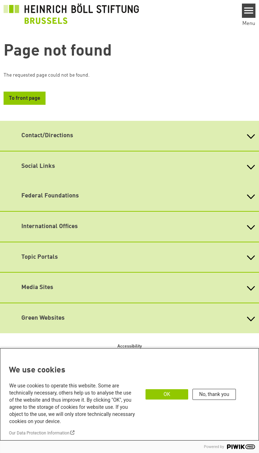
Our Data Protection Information (39, 433)
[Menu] (249, 11)
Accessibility (129, 346)
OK (167, 394)
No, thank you (214, 394)
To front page (24, 98)
